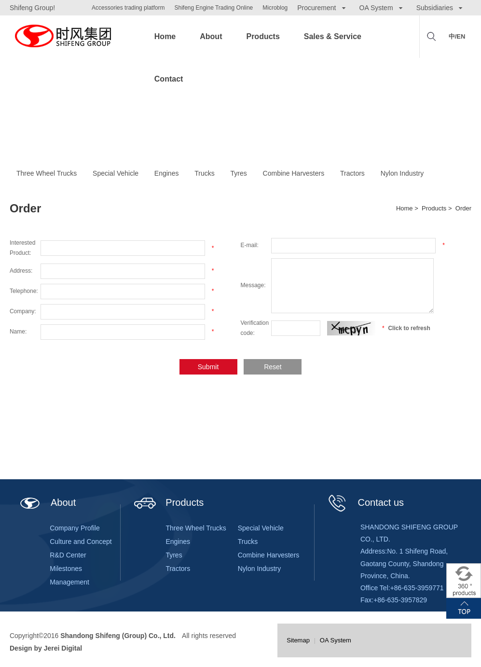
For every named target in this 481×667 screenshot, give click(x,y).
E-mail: (250, 245)
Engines (166, 173)
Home (165, 36)
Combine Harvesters (294, 173)
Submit (208, 367)
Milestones (66, 568)
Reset (273, 367)
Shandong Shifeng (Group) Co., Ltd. (118, 635)
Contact (168, 79)
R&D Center (68, 555)
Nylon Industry (402, 173)
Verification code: (255, 328)
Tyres (239, 173)
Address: (21, 270)
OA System (335, 640)
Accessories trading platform (128, 7)
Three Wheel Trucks (46, 173)
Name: (18, 331)
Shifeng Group (63, 36)
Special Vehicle (115, 173)
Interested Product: (22, 248)
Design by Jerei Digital (46, 648)
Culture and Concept (80, 541)
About (211, 36)
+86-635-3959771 (417, 588)
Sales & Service (332, 36)
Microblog (275, 7)
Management (69, 582)
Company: (23, 311)
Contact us (365, 502)
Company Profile (75, 528)
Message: (253, 285)
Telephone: (24, 291)
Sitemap (298, 640)
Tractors (352, 173)
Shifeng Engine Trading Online (213, 7)
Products (262, 36)
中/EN (457, 36)
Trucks (204, 173)
